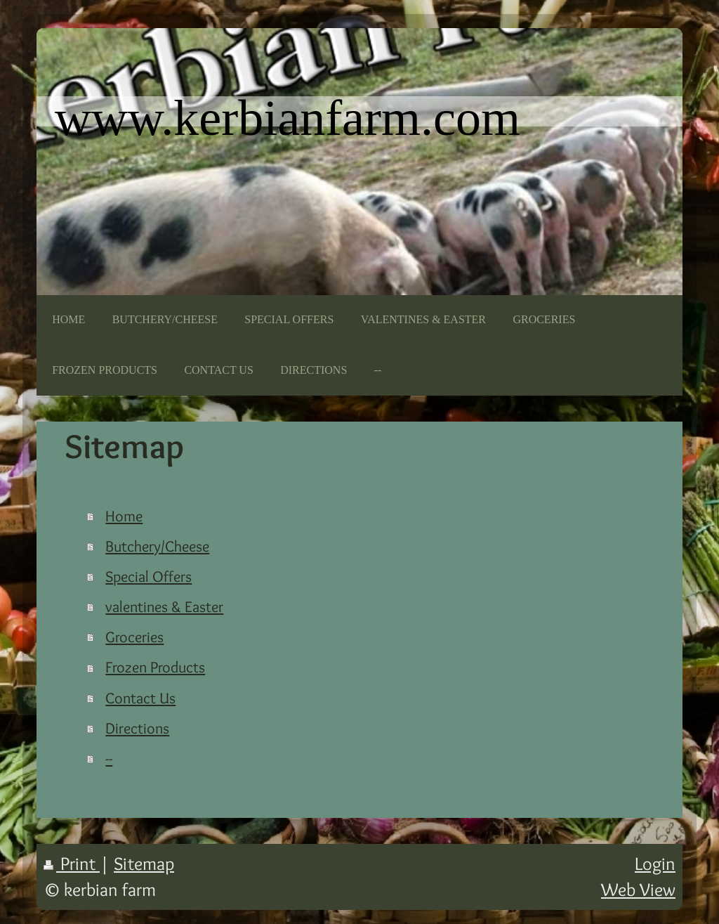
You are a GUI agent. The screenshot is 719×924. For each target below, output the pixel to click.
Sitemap (144, 863)
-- (108, 758)
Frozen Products (155, 667)
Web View (638, 889)
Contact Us (140, 698)
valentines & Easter (164, 606)
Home (124, 516)
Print (72, 863)
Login (655, 863)
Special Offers (148, 576)
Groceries (134, 636)
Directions (137, 728)
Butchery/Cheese (157, 546)
